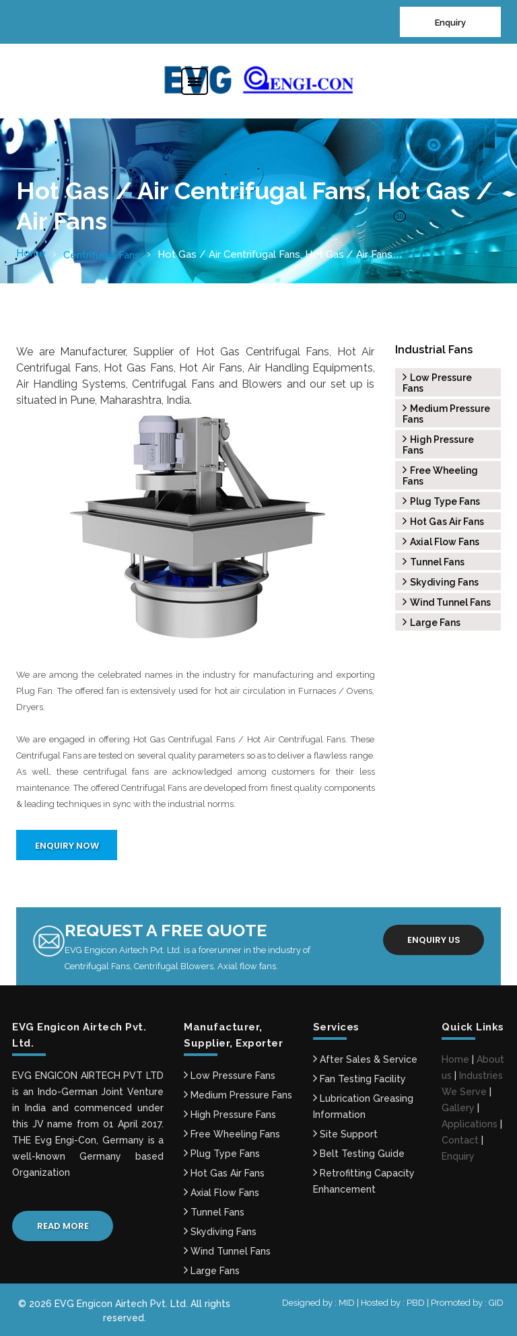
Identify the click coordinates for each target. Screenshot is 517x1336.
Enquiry (450, 22)
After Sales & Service (365, 1059)
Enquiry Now (67, 845)
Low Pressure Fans (229, 1075)
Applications (469, 1124)
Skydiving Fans (441, 582)
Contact (460, 1140)
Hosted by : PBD (394, 1303)
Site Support (345, 1134)
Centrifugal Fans (101, 255)
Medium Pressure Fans (238, 1095)
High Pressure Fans (230, 1114)
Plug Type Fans (441, 501)
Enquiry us (433, 940)
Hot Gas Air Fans (443, 521)
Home (31, 253)
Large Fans (431, 622)
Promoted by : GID (467, 1303)
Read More (63, 1226)
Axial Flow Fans (441, 541)
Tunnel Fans (433, 562)
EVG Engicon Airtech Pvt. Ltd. (121, 1303)
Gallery (458, 1107)
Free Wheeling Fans (232, 1134)
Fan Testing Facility (359, 1079)
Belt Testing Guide (359, 1153)
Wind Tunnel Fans (447, 602)
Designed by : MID (319, 1303)
